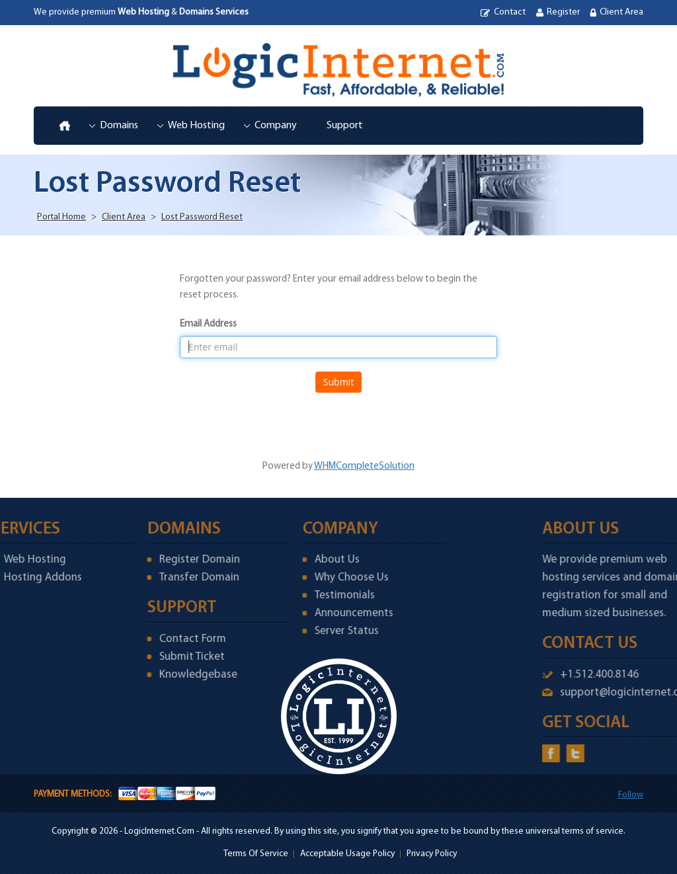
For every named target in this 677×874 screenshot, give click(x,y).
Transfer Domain (172, 577)
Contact (510, 12)
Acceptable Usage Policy (347, 854)
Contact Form (165, 639)
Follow (630, 795)
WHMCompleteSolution (364, 466)
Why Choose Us (324, 577)
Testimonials (317, 595)
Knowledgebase (171, 674)
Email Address (208, 324)
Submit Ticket (164, 656)
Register (563, 12)
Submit (338, 382)
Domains (119, 125)
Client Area (621, 12)
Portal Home (61, 217)
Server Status (319, 631)
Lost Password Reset (202, 217)
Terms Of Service (255, 854)
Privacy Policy (432, 854)
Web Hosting (196, 125)
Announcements (326, 613)
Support (345, 125)
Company (276, 125)
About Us (309, 559)
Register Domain (172, 559)
